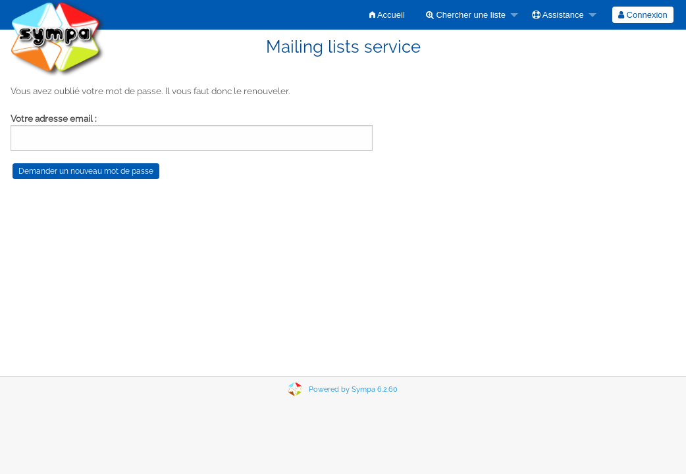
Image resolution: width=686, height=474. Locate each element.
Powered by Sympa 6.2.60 (353, 389)
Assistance (558, 15)
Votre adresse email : (54, 118)
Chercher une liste (466, 15)
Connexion (643, 15)
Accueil (387, 15)
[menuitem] (387, 15)
